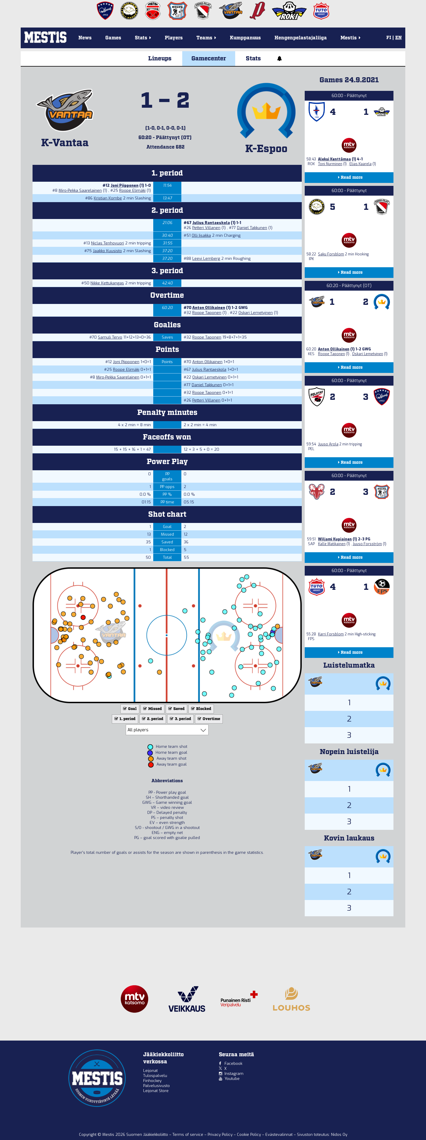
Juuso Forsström (367, 544)
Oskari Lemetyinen (255, 312)
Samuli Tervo (110, 337)
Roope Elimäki (132, 190)
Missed (152, 708)
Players (174, 38)
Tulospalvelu (155, 1075)
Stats (253, 58)
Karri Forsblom (331, 634)
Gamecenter (208, 58)
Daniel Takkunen (252, 227)
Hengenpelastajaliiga (301, 38)
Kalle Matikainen (332, 544)
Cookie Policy (249, 1134)
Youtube (232, 1078)
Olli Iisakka (201, 235)
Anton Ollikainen (208, 307)
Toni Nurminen (330, 164)
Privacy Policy (221, 1134)
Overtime (208, 719)
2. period (152, 719)
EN (398, 38)
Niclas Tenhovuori (107, 243)
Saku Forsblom (331, 254)
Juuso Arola (328, 444)
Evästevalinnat (279, 1134)
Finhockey (152, 1080)
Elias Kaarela (360, 164)
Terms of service (188, 1134)
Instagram (234, 1073)
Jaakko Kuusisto (107, 250)
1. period (124, 719)
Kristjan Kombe (108, 198)
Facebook (233, 1063)
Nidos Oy (339, 1134)
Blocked (200, 708)
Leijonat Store (156, 1090)
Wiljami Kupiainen (335, 539)
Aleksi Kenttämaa (334, 159)
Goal (129, 708)
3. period (180, 719)
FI (388, 38)
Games (113, 38)
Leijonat (150, 1070)
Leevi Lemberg (206, 258)
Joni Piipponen (124, 185)
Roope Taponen (206, 312)
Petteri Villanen (206, 227)
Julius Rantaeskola (211, 222)
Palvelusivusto (156, 1085)
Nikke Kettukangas (107, 283)
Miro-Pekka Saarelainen (80, 190)
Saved (176, 708)
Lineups (160, 58)
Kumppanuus (245, 38)
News (85, 38)
